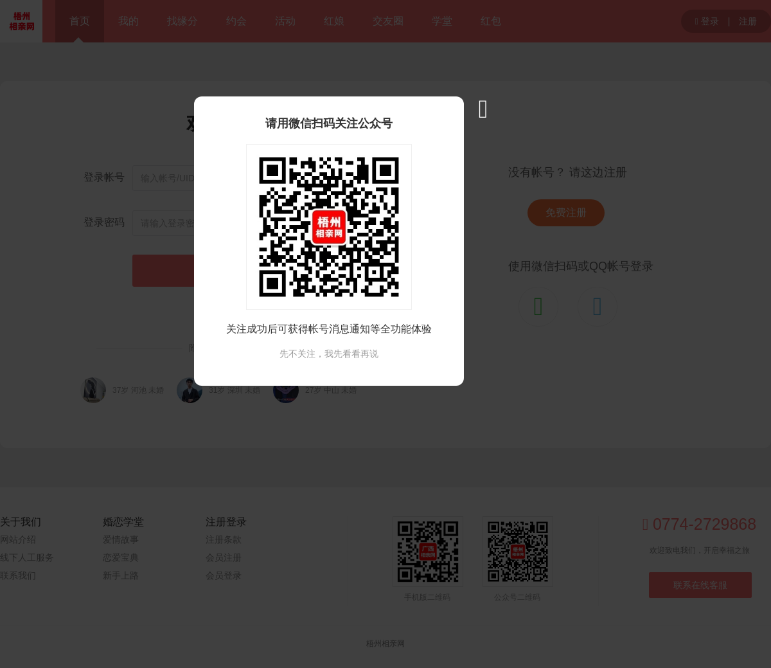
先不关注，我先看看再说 (328, 353)
